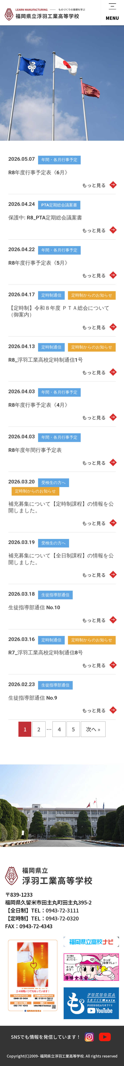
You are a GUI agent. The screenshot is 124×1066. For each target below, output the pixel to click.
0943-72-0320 (62, 918)
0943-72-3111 (62, 910)
